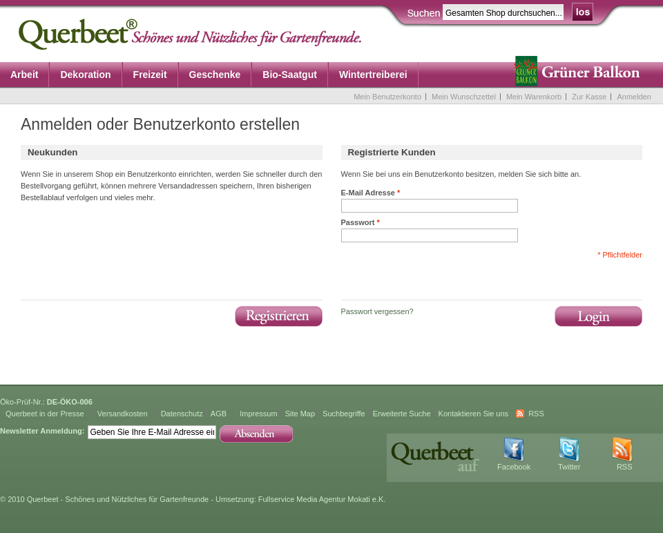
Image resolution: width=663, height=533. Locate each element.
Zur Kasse (589, 97)
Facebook (513, 467)
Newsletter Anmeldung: (42, 431)
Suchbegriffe (344, 413)
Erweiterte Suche (402, 413)
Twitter (569, 467)
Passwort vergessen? (377, 311)
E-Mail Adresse (371, 192)
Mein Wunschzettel (464, 97)
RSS (536, 413)
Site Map (300, 413)
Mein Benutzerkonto (387, 97)
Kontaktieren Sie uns (474, 413)
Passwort (360, 222)
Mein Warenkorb (533, 97)
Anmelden (634, 97)
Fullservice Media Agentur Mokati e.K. (322, 499)
